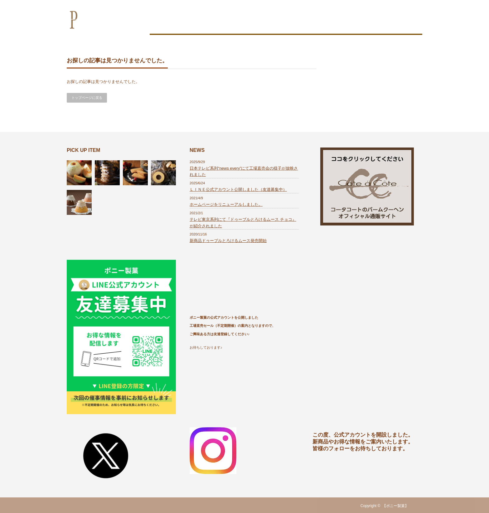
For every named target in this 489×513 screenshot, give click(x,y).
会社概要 (368, 24)
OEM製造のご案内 (329, 24)
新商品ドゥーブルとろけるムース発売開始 (228, 240)
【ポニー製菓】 (395, 506)
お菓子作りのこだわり (178, 24)
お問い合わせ (403, 24)
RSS (418, 506)
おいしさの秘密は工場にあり (240, 24)
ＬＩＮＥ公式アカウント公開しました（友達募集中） (238, 189)
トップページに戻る (86, 97)
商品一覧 (290, 24)
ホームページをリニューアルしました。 (226, 204)
